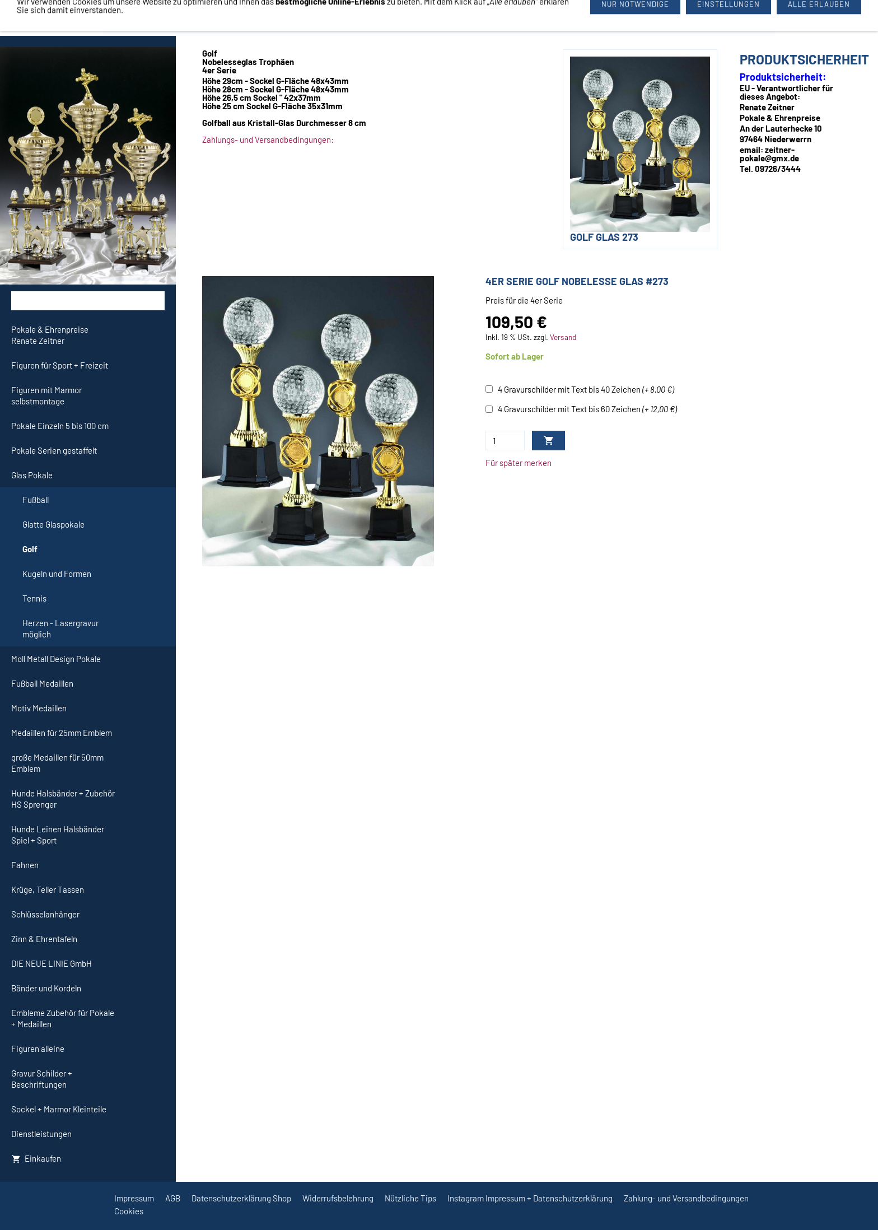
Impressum (134, 1198)
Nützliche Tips (410, 1198)
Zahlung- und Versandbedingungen (686, 1198)
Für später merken (518, 463)
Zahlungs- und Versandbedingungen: (268, 139)
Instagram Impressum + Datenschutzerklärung (530, 1198)
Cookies (128, 1211)
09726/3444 (520, 18)
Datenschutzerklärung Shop (241, 1198)
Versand (563, 337)
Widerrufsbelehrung (337, 1198)
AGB (172, 1198)
